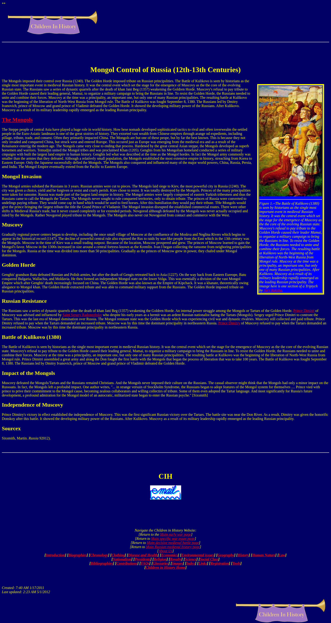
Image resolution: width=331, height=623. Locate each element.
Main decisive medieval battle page (173, 543)
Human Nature (263, 555)
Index (190, 563)
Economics (169, 555)
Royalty (176, 559)
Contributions (126, 563)
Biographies (77, 555)
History (243, 555)
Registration (219, 563)
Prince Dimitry (229, 323)
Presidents (142, 559)
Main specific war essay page (172, 539)
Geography (225, 555)
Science (191, 559)
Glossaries (160, 563)
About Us (165, 551)
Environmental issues (197, 555)
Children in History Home (165, 567)
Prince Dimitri (303, 311)
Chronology (99, 555)
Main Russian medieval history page (173, 547)
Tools (236, 563)
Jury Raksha (273, 290)
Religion (160, 559)
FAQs (145, 563)
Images (177, 563)
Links (202, 563)
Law (282, 555)
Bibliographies (102, 563)
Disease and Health (143, 555)
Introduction (55, 555)
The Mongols (17, 120)
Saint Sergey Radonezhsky (82, 315)
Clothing (118, 555)
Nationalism (122, 559)
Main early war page (175, 534)
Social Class (209, 559)
